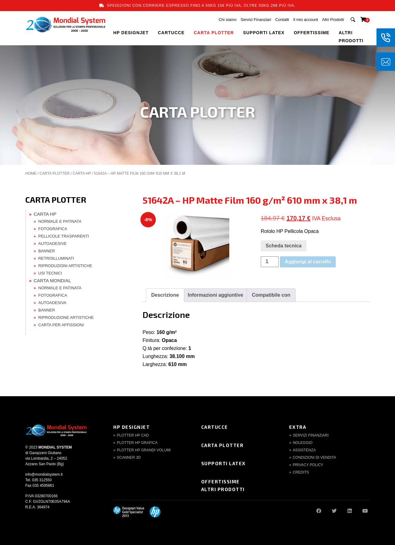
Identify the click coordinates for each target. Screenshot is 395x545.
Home (30, 173)
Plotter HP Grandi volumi (144, 450)
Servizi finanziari (311, 435)
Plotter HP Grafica (137, 443)
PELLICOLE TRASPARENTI (63, 236)
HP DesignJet (131, 427)
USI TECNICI (50, 273)
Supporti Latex (223, 463)
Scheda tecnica (284, 245)
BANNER (46, 251)
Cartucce (214, 427)
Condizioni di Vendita (314, 457)
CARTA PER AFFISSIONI (61, 325)
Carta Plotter (222, 445)
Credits (301, 472)
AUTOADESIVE (52, 243)
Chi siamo (227, 19)
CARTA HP (82, 173)
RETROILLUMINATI (56, 258)
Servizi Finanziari (256, 19)
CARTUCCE (171, 32)
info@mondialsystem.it (44, 474)
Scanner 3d (129, 457)
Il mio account (305, 19)
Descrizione (165, 295)
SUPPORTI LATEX (264, 32)
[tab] (165, 295)
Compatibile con (271, 295)
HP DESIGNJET (130, 32)
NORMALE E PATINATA (59, 221)
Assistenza (304, 450)
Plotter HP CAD (133, 435)
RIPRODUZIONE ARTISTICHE (66, 317)
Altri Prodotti (333, 19)
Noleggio (303, 443)
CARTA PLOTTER (214, 32)
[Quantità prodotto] (270, 261)
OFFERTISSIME (311, 32)
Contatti (282, 19)
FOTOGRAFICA (52, 228)
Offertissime (220, 481)
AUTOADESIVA (52, 302)
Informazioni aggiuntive (215, 295)
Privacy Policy (308, 465)
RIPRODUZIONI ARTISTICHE (65, 265)
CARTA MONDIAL (52, 280)
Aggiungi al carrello (308, 261)
